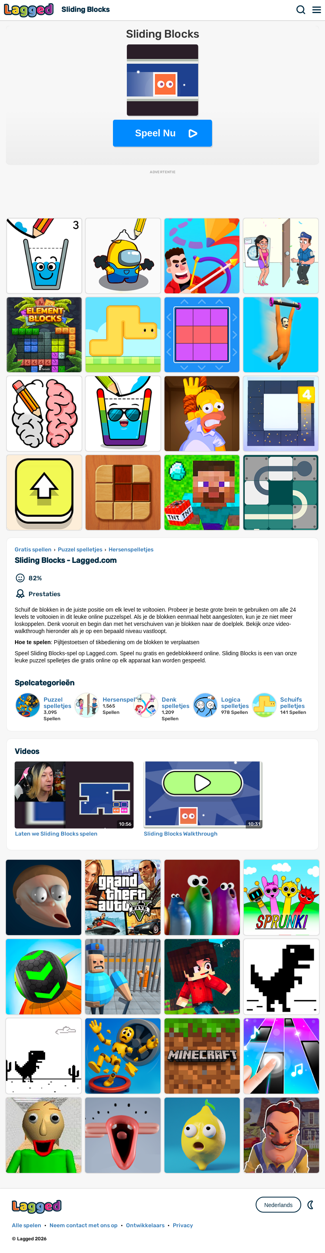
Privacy (183, 1225)
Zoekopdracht (301, 10)
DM (311, 1205)
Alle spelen (26, 1225)
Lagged (29, 10)
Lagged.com (37, 1207)
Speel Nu (155, 133)
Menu (317, 10)
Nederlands (278, 1205)
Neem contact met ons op (84, 1225)
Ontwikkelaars (145, 1225)
